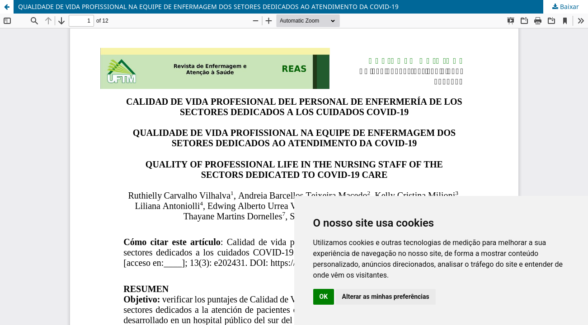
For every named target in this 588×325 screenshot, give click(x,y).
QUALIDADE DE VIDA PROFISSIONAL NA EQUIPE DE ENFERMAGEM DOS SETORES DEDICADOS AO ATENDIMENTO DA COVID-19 (208, 6)
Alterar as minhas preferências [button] (385, 296)
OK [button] (324, 296)
